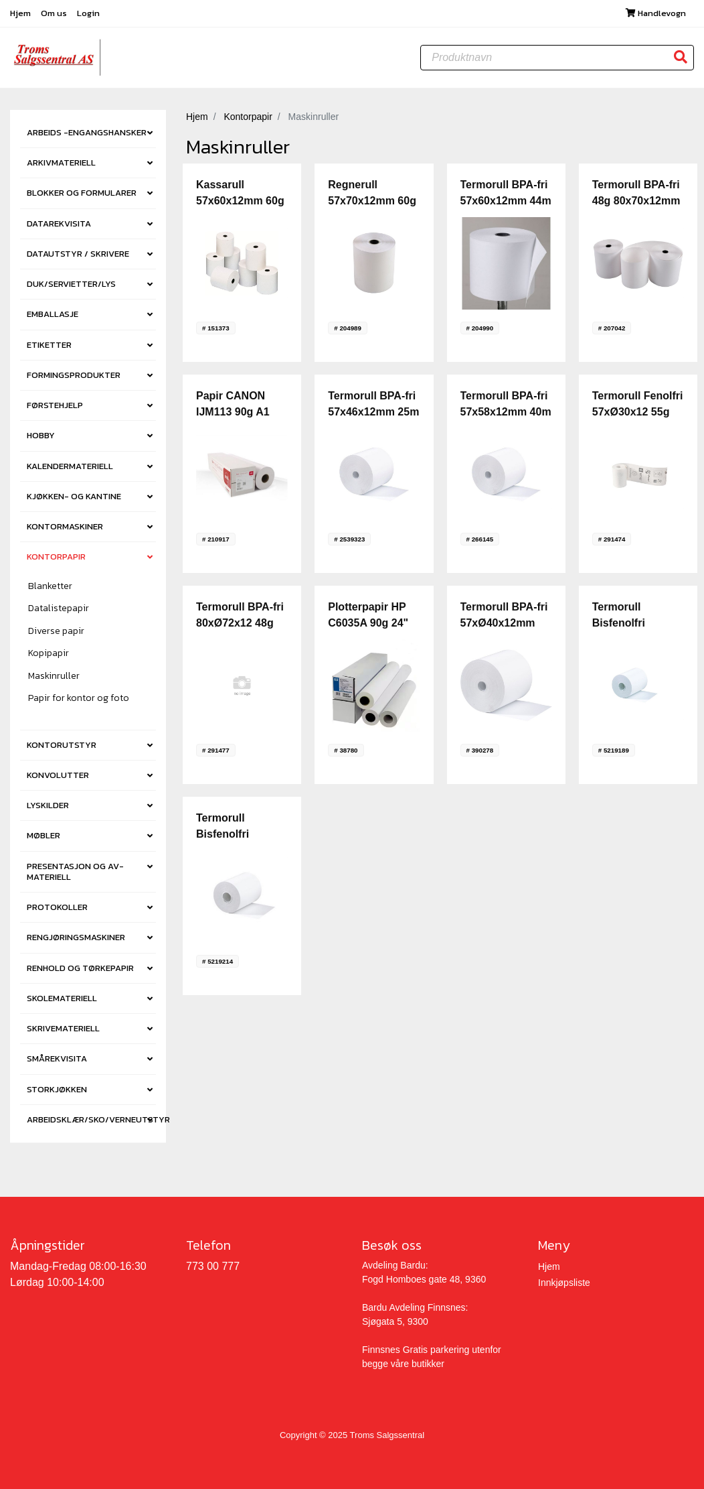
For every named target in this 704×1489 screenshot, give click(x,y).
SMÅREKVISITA (57, 1059)
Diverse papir (56, 631)
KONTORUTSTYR (61, 744)
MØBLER (43, 836)
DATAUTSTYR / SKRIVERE (78, 253)
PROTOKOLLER (57, 907)
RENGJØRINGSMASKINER (76, 937)
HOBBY (41, 436)
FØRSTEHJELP (55, 405)
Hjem (21, 13)
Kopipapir (48, 653)
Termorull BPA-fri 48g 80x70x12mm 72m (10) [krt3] (636, 201)
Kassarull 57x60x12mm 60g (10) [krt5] (240, 201)
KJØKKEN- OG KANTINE (74, 496)
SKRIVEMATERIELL (63, 1028)
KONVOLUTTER (58, 775)
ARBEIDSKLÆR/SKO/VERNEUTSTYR (91, 1119)
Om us (55, 13)
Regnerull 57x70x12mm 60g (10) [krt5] (372, 201)
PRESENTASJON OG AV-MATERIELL (75, 871)
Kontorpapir (248, 116)
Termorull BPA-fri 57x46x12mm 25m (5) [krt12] (373, 412)
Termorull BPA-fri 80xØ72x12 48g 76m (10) (240, 623)
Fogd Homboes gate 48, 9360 (424, 1279)
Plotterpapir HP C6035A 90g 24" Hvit (368, 623)
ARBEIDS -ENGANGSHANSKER (87, 132)
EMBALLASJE (52, 314)
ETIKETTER (49, 344)
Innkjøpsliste (564, 1282)
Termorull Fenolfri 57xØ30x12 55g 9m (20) (637, 412)
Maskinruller (54, 676)
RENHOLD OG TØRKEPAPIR (80, 968)
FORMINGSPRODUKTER (73, 375)
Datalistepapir (58, 608)
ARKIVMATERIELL (61, 162)
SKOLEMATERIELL (62, 998)
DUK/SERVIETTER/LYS (71, 283)
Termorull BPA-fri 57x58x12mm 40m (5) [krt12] (505, 412)
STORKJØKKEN (57, 1089)
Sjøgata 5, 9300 (395, 1321)
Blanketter (50, 586)
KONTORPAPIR (56, 557)
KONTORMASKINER (65, 526)
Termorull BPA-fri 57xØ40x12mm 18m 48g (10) (504, 623)
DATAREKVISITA (59, 223)
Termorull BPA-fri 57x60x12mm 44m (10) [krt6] (505, 201)
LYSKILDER (48, 805)
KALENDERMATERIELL (70, 466)
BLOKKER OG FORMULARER (82, 193)
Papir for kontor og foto (78, 698)
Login (88, 13)
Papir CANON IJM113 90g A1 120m (233, 412)
